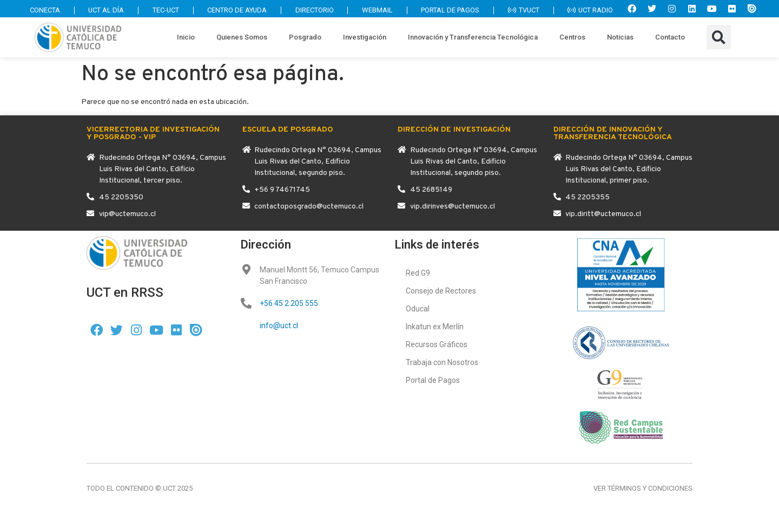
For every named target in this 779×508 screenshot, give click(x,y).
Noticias (620, 37)
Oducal (418, 308)
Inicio (186, 37)
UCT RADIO (590, 10)
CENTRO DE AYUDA (234, 10)
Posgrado (305, 37)
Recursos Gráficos (436, 344)
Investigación (364, 37)
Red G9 (418, 273)
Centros (572, 37)
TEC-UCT (161, 10)
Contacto (670, 37)
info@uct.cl (279, 325)
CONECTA (39, 10)
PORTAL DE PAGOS (448, 10)
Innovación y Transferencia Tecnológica (473, 37)
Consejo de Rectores (441, 290)
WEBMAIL (375, 10)
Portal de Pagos (433, 380)
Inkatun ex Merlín (435, 326)
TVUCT (522, 10)
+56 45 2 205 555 (289, 303)
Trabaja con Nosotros (442, 362)
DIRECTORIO (312, 10)
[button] (719, 37)
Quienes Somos (241, 37)
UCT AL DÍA (101, 10)
